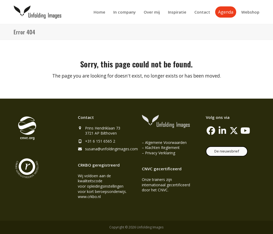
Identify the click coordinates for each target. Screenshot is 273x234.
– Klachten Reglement (161, 147)
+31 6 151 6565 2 (100, 141)
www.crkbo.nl (89, 196)
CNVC (163, 189)
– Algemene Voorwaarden (164, 142)
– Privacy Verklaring (158, 152)
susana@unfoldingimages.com (111, 148)
